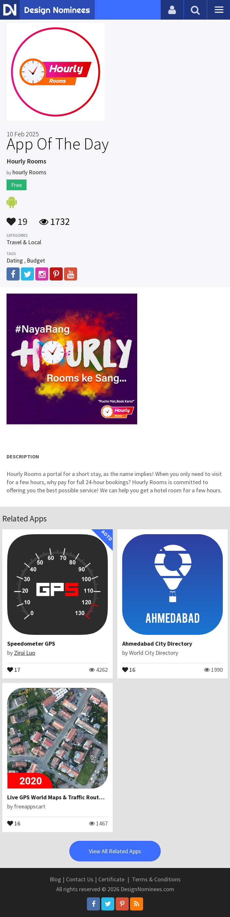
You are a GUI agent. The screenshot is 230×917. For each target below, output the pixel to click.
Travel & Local (24, 242)
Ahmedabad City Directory (157, 643)
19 (17, 218)
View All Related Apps (115, 851)
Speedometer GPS (31, 643)
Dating (15, 260)
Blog (55, 879)
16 (128, 669)
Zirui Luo (24, 652)
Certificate (111, 879)
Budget (36, 260)
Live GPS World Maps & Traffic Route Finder (64, 797)
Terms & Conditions (156, 879)
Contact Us (79, 879)
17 (13, 669)
